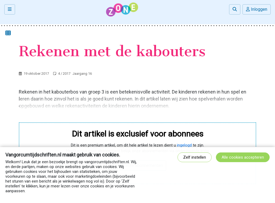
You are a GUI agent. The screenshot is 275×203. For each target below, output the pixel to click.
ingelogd (184, 145)
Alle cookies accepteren (243, 157)
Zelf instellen (194, 157)
